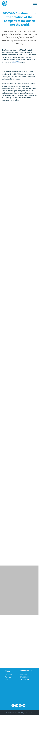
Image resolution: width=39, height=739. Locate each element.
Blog (6, 679)
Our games (8, 674)
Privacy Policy (24, 677)
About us (8, 677)
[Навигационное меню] (35, 3)
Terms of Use (24, 679)
